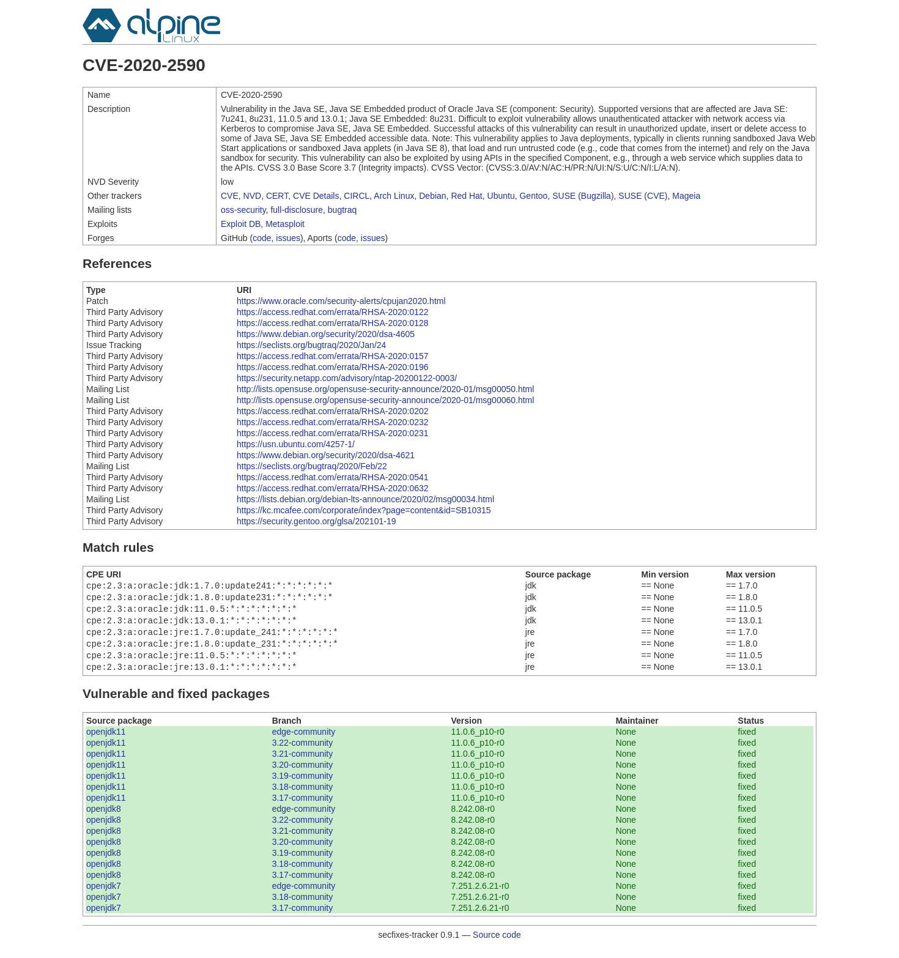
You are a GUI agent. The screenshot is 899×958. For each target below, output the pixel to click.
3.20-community (302, 774)
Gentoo (533, 196)
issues (288, 238)
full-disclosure (296, 210)
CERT (277, 196)
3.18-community (302, 796)
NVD (252, 196)
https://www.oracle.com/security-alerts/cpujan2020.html (341, 301)
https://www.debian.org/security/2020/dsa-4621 (326, 455)
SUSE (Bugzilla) (582, 196)
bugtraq (342, 210)
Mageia (686, 196)
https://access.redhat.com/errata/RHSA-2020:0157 (333, 356)
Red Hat (466, 196)
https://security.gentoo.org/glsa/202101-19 (316, 521)
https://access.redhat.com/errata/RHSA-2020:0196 (333, 367)
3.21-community (302, 763)
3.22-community (302, 752)
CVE (230, 196)
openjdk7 (103, 895)
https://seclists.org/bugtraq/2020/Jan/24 (311, 345)
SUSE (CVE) (642, 196)
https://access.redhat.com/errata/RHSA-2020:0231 (333, 433)
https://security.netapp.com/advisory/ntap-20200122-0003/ (347, 378)
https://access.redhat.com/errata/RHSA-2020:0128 (333, 323)
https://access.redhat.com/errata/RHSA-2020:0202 (333, 411)
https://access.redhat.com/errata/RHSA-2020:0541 (333, 477)
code (262, 238)
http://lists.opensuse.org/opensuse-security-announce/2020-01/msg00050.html (385, 389)
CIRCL (356, 196)
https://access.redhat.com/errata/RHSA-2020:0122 (333, 312)
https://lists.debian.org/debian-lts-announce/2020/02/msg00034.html (365, 499)
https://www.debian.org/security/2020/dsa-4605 (326, 334)
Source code (497, 944)
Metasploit (285, 224)
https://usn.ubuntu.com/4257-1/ (296, 444)
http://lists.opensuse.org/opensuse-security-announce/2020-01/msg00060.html (385, 400)
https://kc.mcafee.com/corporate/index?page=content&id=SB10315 (364, 510)
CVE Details (316, 196)
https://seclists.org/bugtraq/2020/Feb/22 (312, 466)
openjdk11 (106, 741)
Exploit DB (241, 224)
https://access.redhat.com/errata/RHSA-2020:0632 (333, 488)
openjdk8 (103, 818)
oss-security (243, 210)
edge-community (304, 741)
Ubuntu (501, 196)
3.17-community (302, 807)
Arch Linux (394, 196)
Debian (432, 196)
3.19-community (302, 785)
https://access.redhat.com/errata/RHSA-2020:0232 (333, 422)
